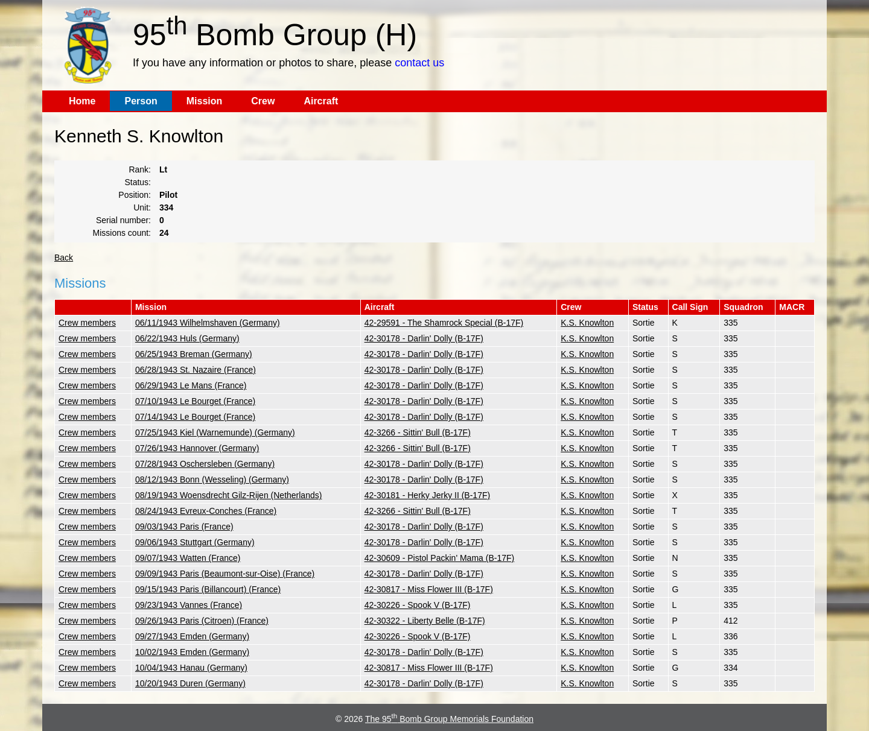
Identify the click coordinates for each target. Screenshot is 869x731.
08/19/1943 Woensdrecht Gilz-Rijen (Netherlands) (228, 495)
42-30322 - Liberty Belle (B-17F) (424, 620)
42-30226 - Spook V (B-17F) (417, 605)
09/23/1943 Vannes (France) (188, 605)
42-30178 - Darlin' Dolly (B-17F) (423, 338)
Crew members (87, 323)
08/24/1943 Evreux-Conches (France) (205, 511)
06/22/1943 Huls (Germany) (187, 338)
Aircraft (321, 101)
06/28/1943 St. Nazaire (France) (195, 370)
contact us (419, 63)
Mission (204, 101)
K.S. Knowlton (587, 323)
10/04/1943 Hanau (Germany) (191, 667)
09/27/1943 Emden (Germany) (192, 636)
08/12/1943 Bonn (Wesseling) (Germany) (212, 479)
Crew (263, 101)
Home (82, 101)
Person (140, 101)
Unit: (142, 207)
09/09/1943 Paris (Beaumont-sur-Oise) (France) (224, 573)
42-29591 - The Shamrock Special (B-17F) (444, 323)
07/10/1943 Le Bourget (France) (195, 401)
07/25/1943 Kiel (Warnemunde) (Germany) (215, 432)
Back (63, 257)
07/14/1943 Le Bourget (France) (195, 417)
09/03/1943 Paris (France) (184, 526)
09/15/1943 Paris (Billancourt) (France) (208, 589)
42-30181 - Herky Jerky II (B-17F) (427, 495)
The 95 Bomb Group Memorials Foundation (449, 719)
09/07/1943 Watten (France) (188, 558)
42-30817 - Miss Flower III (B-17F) (428, 589)
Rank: (140, 169)
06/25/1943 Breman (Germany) (193, 354)
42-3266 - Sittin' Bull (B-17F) (417, 432)
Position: (134, 195)
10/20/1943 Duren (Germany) (190, 683)
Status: (137, 182)
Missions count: (122, 233)
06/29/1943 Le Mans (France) (190, 385)
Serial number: (123, 220)
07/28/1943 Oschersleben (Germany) (205, 464)
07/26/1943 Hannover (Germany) (197, 448)
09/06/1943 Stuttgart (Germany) (195, 542)
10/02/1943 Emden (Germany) (192, 652)
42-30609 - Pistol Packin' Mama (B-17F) (439, 558)
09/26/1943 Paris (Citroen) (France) (202, 620)
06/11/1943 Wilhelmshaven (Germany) (207, 323)
